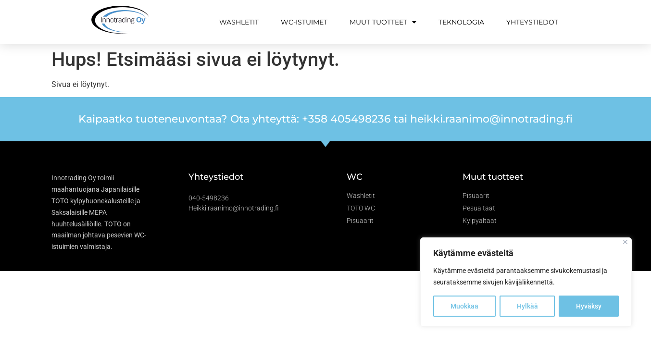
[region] (526, 282)
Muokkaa (464, 306)
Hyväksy (588, 306)
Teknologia (461, 22)
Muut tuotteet (383, 22)
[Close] (625, 242)
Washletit (239, 22)
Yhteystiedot (532, 22)
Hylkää (527, 306)
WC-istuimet (304, 22)
